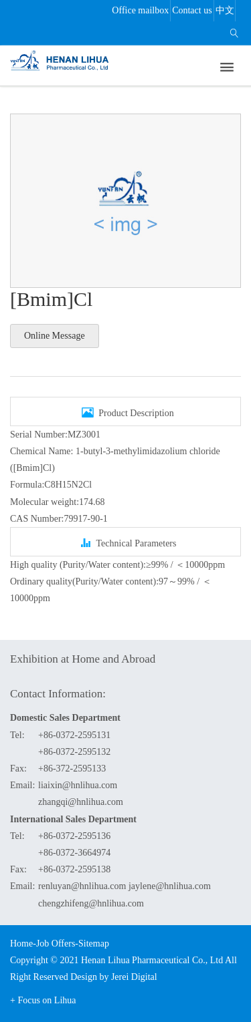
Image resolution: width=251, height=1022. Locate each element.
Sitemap (93, 944)
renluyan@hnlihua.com (82, 886)
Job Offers (55, 944)
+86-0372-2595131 (74, 735)
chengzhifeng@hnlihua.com (91, 903)
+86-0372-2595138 (74, 869)
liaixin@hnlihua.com (77, 785)
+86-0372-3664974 (74, 853)
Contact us (192, 10)
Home (21, 944)
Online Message (54, 336)
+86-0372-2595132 (74, 752)
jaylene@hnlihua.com (170, 886)
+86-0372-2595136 (74, 836)
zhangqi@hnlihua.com (80, 802)
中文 (225, 10)
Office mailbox (140, 10)
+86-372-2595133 (72, 768)
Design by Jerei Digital (113, 977)
